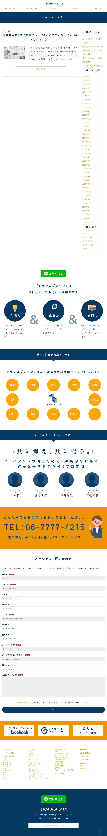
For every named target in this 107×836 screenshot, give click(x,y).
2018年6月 (86, 219)
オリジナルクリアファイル (37, 774)
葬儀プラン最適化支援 (61, 758)
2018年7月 (86, 215)
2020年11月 (86, 169)
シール (31, 758)
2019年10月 (86, 195)
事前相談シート (33, 770)
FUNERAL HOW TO (35, 764)
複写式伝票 (32, 766)
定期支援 (57, 768)
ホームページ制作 (9, 8)
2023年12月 (86, 103)
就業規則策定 (59, 762)
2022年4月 (86, 126)
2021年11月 (86, 146)
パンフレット (7, 762)
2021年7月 (86, 153)
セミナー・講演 (76, 8)
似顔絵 (31, 753)
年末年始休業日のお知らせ (92, 47)
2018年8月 (86, 211)
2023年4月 (86, 111)
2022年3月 (86, 130)
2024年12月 (86, 92)
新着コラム (83, 765)
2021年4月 (86, 161)
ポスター (6, 766)
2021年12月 (86, 142)
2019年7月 (86, 203)
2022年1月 (86, 138)
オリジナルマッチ (34, 772)
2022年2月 (86, 134)
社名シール (32, 768)
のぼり (5, 779)
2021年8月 (86, 149)
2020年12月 (86, 165)
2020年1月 (86, 188)
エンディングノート (35, 760)
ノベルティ (32, 755)
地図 (30, 751)
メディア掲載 (87, 237)
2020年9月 (86, 172)
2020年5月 (86, 180)
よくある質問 (84, 760)
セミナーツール (33, 762)
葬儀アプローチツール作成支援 (64, 770)
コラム (84, 233)
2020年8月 (86, 176)
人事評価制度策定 (60, 760)
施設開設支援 (59, 764)
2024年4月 (86, 100)
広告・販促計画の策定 (61, 753)
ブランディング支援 (61, 755)
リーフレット (7, 764)
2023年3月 (86, 115)
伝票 (4, 777)
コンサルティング (53, 8)
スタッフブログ (88, 241)
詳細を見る (40, 69)
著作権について (85, 768)
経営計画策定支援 (60, 766)
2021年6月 (86, 157)
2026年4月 (86, 77)
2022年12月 (86, 119)
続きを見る (70, 59)
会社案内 (98, 8)
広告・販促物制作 (31, 8)
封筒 (4, 772)
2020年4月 (86, 184)
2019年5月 (86, 207)
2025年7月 (86, 84)
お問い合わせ (84, 756)
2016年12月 (86, 222)
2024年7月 (86, 96)
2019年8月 (86, 199)
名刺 (4, 768)
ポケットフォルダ (8, 774)
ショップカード (8, 770)
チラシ (5, 758)
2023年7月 (86, 107)
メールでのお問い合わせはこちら (53, 825)
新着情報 (85, 249)
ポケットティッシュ (35, 776)
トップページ (7, 749)
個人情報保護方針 (22, 702)
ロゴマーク (32, 749)
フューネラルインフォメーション (39, 778)
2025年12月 (86, 80)
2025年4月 (86, 88)
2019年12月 (86, 192)
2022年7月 (86, 123)
